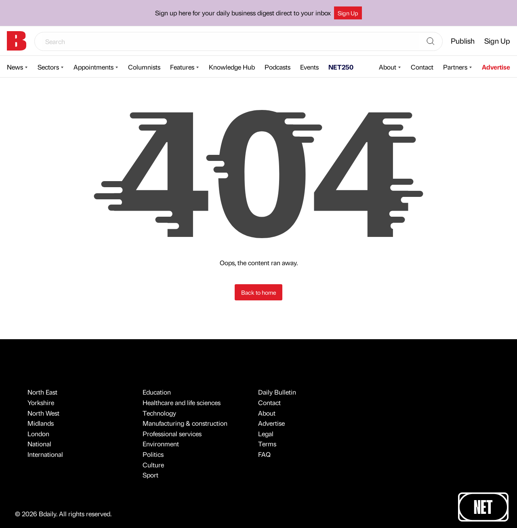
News (15, 67)
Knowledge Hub (232, 67)
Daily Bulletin (277, 392)
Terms (267, 443)
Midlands (40, 423)
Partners (455, 67)
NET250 (340, 67)
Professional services (172, 433)
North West (43, 413)
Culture (153, 464)
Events (309, 67)
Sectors (48, 67)
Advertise (496, 67)
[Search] (430, 41)
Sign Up (348, 13)
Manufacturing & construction (185, 423)
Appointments (93, 67)
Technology (159, 413)
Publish (463, 40)
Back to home (258, 292)
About (387, 67)
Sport (150, 475)
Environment (161, 443)
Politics (153, 454)
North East (42, 392)
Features (182, 67)
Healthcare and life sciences (182, 402)
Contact (422, 67)
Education (157, 392)
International (45, 454)
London (38, 433)
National (39, 443)
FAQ (264, 454)
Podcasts (277, 67)
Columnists (144, 67)
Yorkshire (40, 402)
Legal (265, 433)
